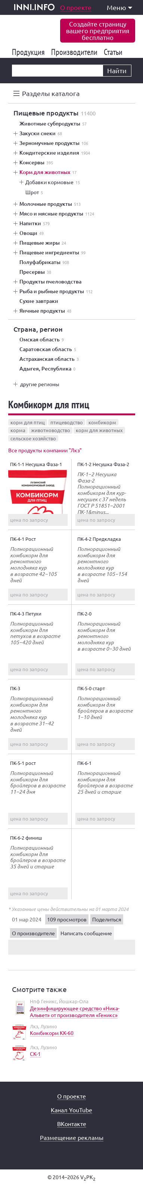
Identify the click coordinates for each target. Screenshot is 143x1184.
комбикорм (102, 422)
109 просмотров (67, 919)
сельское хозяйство (33, 438)
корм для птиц (27, 422)
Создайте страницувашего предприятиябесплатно (97, 30)
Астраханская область (49, 359)
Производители (75, 52)
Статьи (114, 52)
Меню (119, 7)
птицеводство (66, 422)
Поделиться (106, 919)
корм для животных (99, 430)
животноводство (50, 430)
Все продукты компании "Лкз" (45, 450)
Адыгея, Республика (47, 369)
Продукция (29, 52)
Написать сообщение (86, 933)
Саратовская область (47, 349)
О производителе (33, 933)
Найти (117, 70)
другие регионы (39, 384)
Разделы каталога (51, 93)
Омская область (41, 340)
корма (17, 430)
